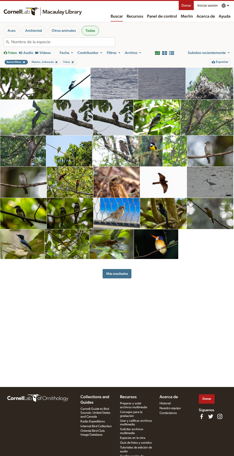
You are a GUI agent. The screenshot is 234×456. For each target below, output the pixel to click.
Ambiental (33, 30)
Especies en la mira (132, 438)
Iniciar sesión (207, 5)
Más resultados (117, 273)
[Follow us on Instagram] (220, 416)
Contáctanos (168, 413)
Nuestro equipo (170, 408)
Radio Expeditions (92, 421)
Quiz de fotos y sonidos (136, 442)
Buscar (117, 16)
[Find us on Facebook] (201, 416)
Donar (186, 5)
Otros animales (64, 30)
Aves (12, 30)
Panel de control (162, 16)
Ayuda (224, 16)
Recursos (135, 16)
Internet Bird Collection (96, 426)
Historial (165, 403)
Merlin (187, 16)
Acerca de (206, 16)
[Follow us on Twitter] (210, 416)
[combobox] (63, 42)
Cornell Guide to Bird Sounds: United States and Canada (95, 412)
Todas (90, 30)
